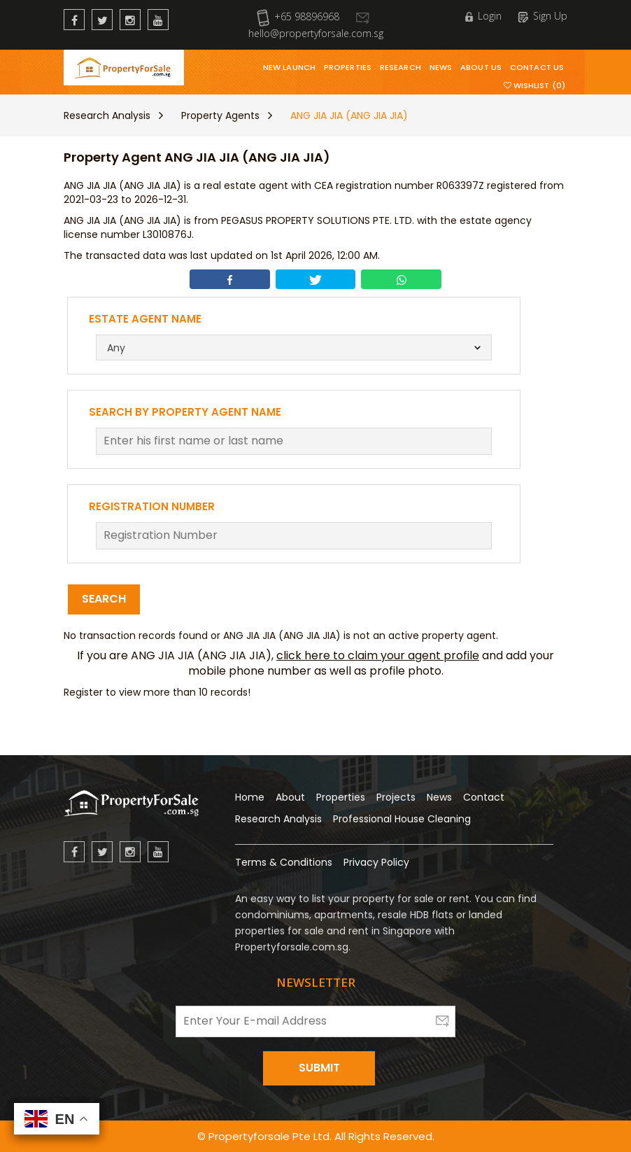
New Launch (289, 67)
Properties (347, 67)
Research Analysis (107, 115)
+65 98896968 (298, 16)
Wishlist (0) (534, 85)
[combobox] (294, 347)
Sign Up (542, 15)
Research (400, 67)
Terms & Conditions (283, 862)
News (441, 67)
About (290, 797)
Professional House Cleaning (402, 819)
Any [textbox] (116, 348)
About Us (481, 67)
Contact (483, 797)
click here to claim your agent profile (377, 655)
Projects (396, 797)
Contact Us (537, 67)
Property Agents (220, 115)
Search (104, 599)
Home (249, 797)
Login (483, 15)
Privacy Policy (376, 862)
